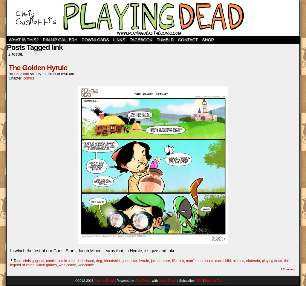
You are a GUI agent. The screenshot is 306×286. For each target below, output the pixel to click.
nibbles (238, 261)
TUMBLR (165, 39)
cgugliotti (21, 74)
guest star (129, 261)
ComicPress (167, 280)
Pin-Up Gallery (60, 39)
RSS (199, 280)
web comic (67, 265)
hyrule (144, 261)
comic (50, 261)
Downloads (95, 39)
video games (46, 265)
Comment (288, 269)
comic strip (65, 261)
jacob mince (160, 261)
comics (28, 78)
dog (99, 261)
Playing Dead (153, 18)
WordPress (143, 280)
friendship (112, 261)
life (174, 261)
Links (119, 39)
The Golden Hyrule (38, 68)
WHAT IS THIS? (24, 39)
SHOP (208, 39)
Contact (188, 39)
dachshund (85, 261)
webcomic (86, 265)
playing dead (272, 261)
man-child (223, 261)
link (181, 261)
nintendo (253, 261)
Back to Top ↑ (215, 280)
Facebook (140, 39)
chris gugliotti (33, 261)
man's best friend (199, 261)
